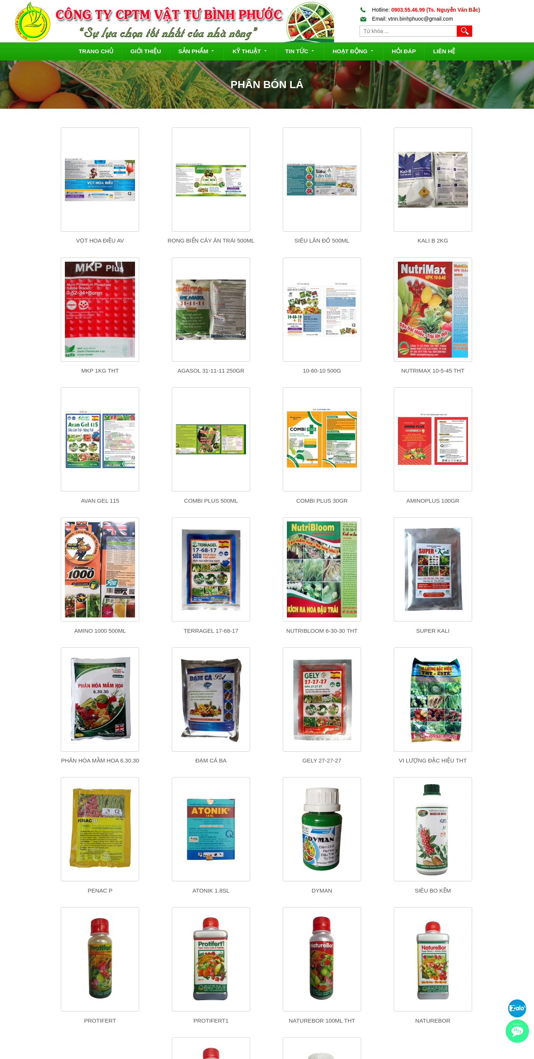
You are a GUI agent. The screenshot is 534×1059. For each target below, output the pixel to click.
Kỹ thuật (250, 50)
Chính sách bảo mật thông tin (269, 1043)
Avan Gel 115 (369, 370)
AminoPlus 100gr (163, 500)
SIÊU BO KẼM (369, 760)
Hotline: (420, 10)
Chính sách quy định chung (267, 1028)
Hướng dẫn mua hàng (260, 984)
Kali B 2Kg (369, 240)
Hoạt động (354, 50)
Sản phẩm (196, 50)
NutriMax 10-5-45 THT (266, 370)
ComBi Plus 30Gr (60, 500)
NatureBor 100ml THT (163, 890)
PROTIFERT (472, 760)
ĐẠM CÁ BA (266, 631)
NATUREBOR (266, 890)
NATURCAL (369, 890)
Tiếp (276, 922)
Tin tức (300, 50)
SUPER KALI (60, 631)
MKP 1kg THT (472, 240)
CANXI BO (472, 890)
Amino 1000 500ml (266, 500)
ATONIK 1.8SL (163, 760)
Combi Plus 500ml (473, 370)
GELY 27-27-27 (369, 631)
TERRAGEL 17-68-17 (369, 500)
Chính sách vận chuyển (262, 999)
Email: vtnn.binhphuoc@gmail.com (406, 19)
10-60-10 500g (163, 370)
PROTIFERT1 (60, 890)
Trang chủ (96, 51)
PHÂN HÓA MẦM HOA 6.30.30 (163, 631)
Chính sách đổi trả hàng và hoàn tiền (278, 1014)
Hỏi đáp (404, 51)
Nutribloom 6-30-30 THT (472, 500)
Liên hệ (444, 51)
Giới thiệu (145, 51)
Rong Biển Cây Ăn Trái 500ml (163, 240)
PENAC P (60, 760)
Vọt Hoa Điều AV (60, 240)
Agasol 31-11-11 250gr (60, 370)
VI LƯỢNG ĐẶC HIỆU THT (472, 631)
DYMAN (266, 760)
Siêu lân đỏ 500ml (266, 240)
